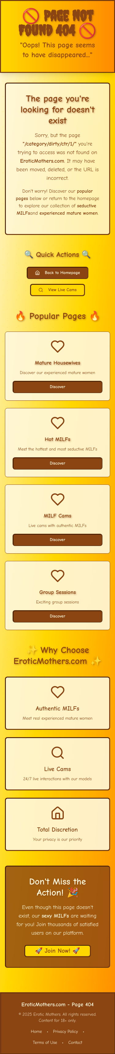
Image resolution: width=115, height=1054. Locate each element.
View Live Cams (57, 289)
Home (36, 1031)
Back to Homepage (57, 272)
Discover (57, 386)
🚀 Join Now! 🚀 (57, 950)
